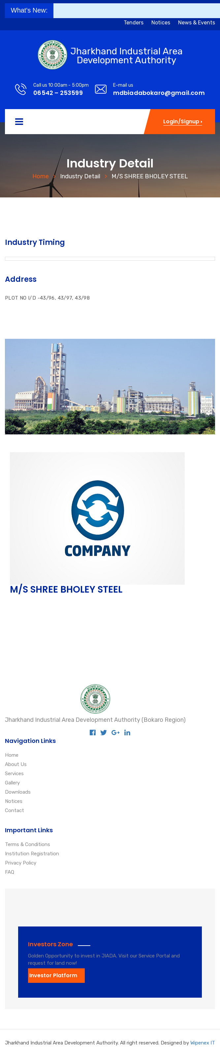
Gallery (12, 783)
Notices (160, 22)
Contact (14, 810)
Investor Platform (53, 975)
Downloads (18, 792)
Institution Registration (32, 854)
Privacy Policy (20, 863)
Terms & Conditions (27, 844)
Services (14, 774)
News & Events (196, 22)
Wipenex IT (202, 1043)
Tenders (133, 22)
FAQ (9, 872)
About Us (16, 764)
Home (40, 176)
